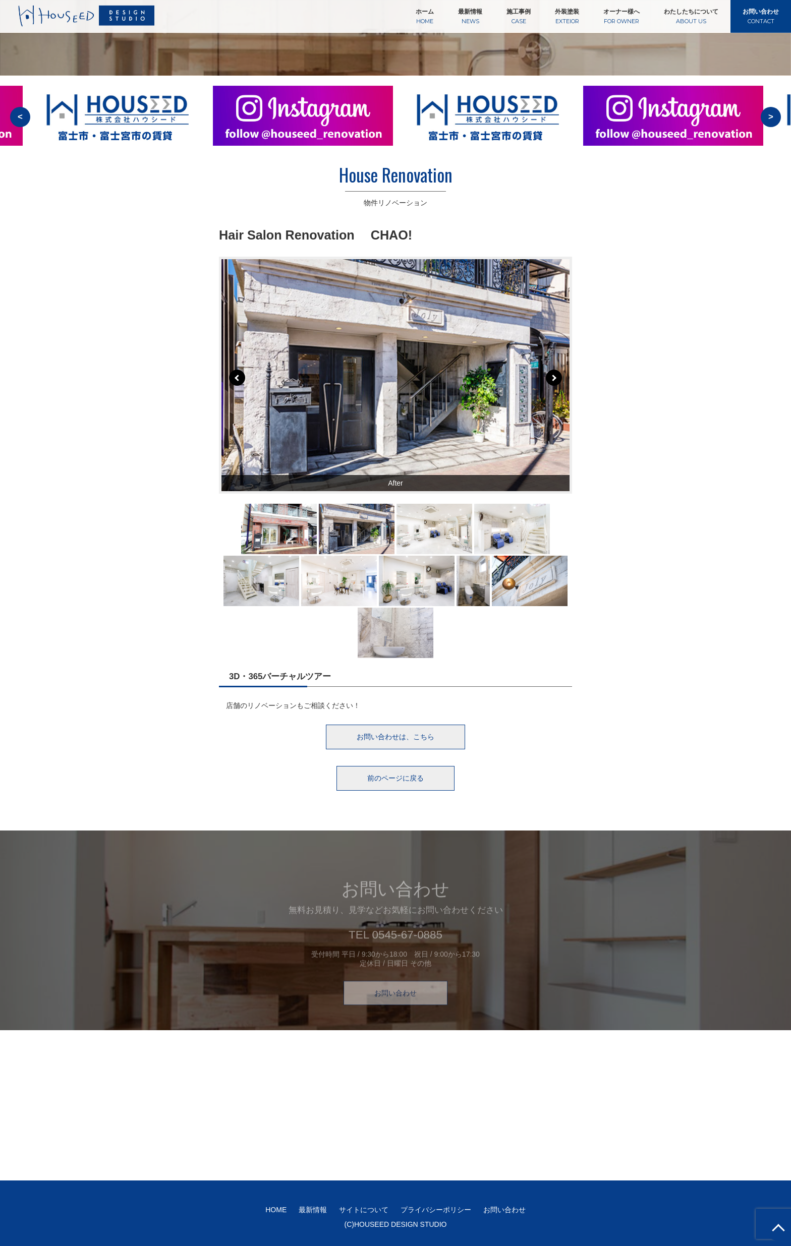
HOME (276, 1210)
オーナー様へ (621, 16)
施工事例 (518, 16)
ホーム (425, 16)
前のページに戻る (395, 778)
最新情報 (470, 16)
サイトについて (363, 1210)
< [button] (20, 117)
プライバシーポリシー (436, 1210)
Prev (237, 378)
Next (554, 378)
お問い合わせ (761, 16)
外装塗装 (567, 16)
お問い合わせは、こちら (395, 737)
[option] (303, 122)
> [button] (770, 117)
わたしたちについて (691, 16)
